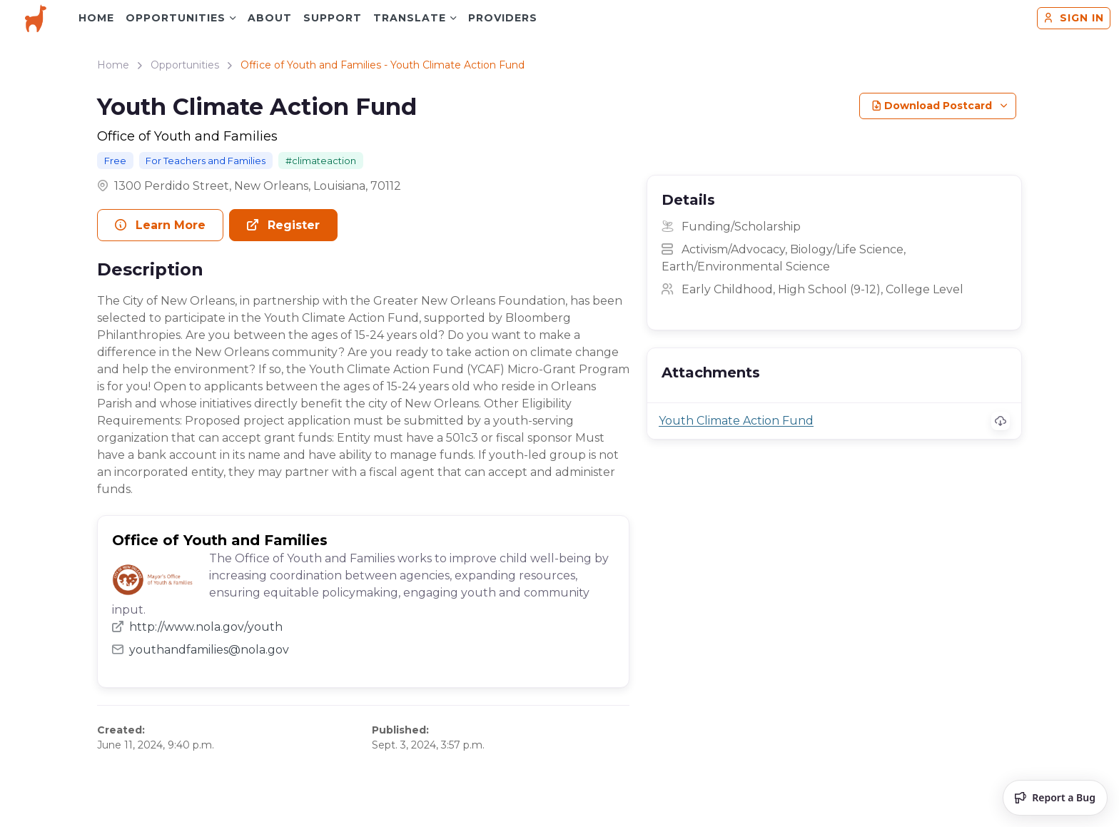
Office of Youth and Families (187, 136)
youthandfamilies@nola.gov (200, 649)
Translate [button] (409, 17)
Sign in (1073, 17)
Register (283, 225)
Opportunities (185, 65)
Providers (502, 17)
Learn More (160, 225)
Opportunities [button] (176, 17)
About (270, 17)
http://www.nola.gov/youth (197, 627)
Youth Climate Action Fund (736, 420)
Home (96, 17)
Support (332, 17)
